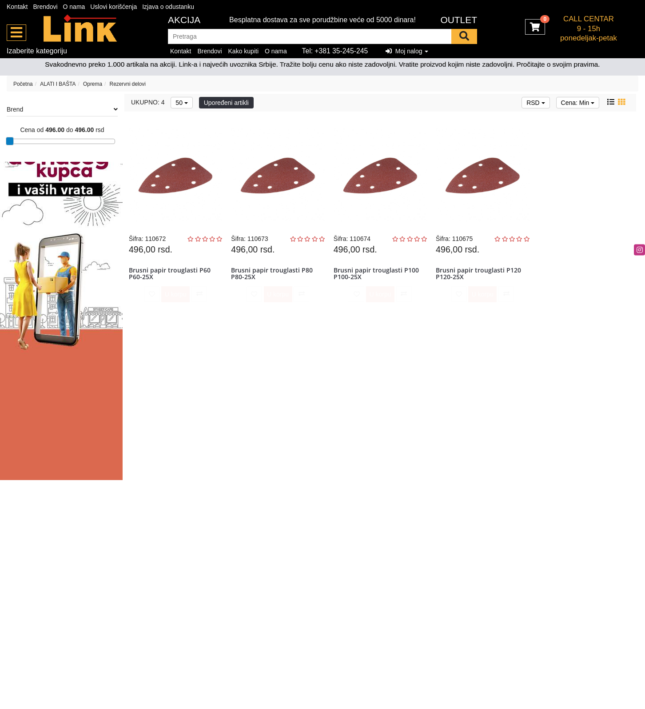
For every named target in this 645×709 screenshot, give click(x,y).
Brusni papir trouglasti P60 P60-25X (170, 275)
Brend (62, 109)
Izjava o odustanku (168, 6)
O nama (74, 6)
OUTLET (458, 20)
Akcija (184, 20)
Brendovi (45, 6)
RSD (535, 102)
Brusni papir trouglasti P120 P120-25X (479, 275)
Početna (23, 84)
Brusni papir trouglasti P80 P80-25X (273, 275)
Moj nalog (407, 51)
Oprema (92, 84)
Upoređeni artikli (226, 102)
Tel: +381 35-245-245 (335, 51)
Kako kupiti (243, 51)
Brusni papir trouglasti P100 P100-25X (377, 275)
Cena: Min (578, 102)
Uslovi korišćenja (113, 6)
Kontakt (17, 6)
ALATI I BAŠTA (58, 84)
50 (181, 102)
